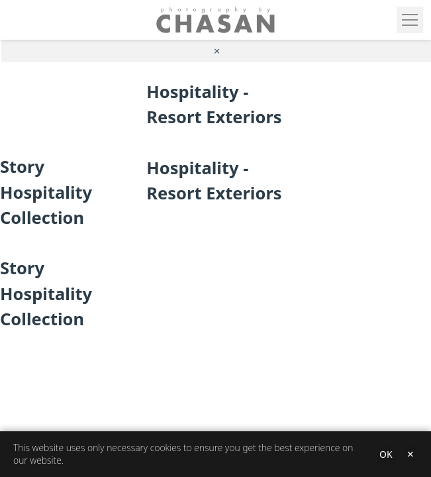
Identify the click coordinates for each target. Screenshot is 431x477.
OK (386, 454)
